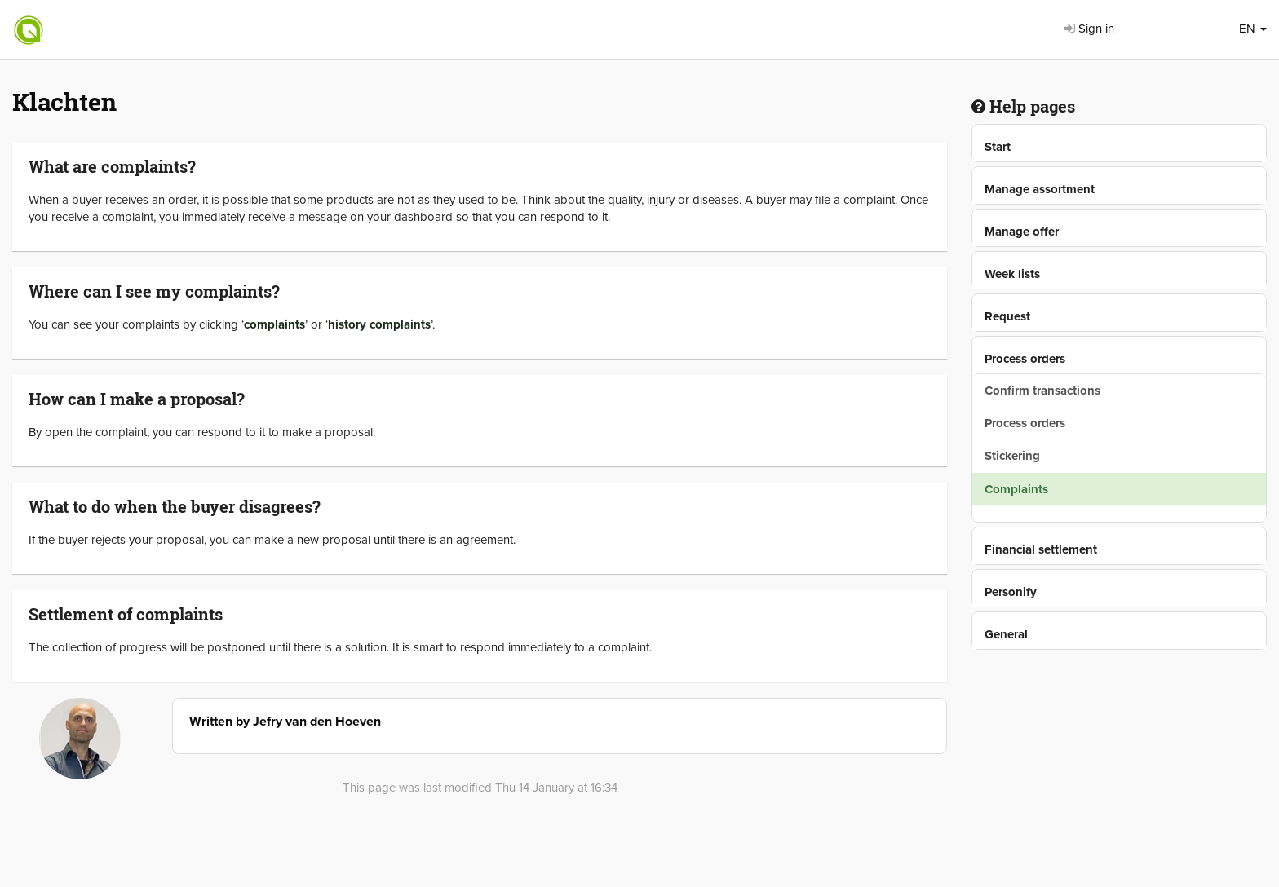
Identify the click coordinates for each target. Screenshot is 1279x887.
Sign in (1089, 28)
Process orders (1025, 358)
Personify (1011, 592)
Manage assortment (1040, 189)
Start (998, 146)
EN (1253, 28)
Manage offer (1022, 231)
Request (1007, 316)
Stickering (1012, 455)
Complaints (1016, 489)
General (1006, 634)
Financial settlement (1041, 549)
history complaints (379, 324)
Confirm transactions (1042, 390)
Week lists (1012, 274)
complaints (274, 324)
